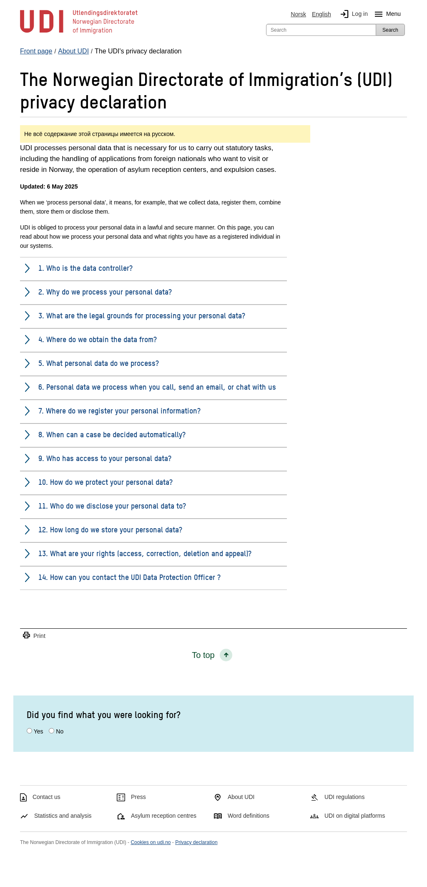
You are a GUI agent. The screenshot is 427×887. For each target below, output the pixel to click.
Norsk (298, 14)
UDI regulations (344, 797)
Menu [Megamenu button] (386, 14)
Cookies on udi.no (151, 842)
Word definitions (248, 815)
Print (33, 635)
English (321, 14)
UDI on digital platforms (354, 815)
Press (138, 797)
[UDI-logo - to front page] (79, 33)
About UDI (241, 797)
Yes (38, 731)
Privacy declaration (196, 842)
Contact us (46, 797)
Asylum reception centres (163, 815)
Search (390, 30)
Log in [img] (352, 14)
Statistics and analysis (63, 815)
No (59, 731)
